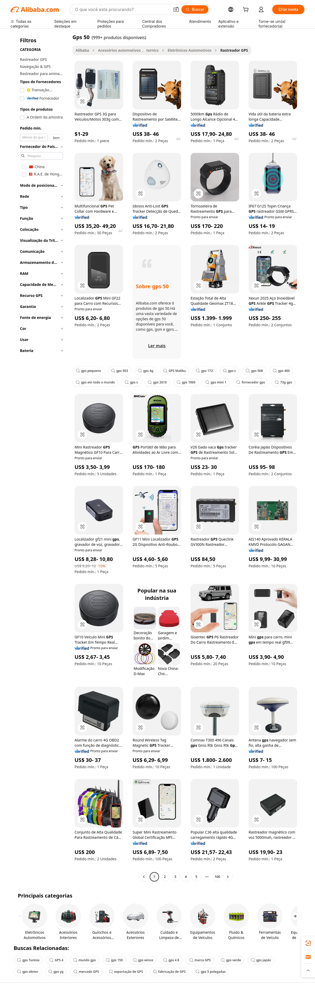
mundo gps (84, 960)
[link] (308, 943)
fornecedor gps (250, 382)
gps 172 (204, 371)
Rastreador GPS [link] (234, 50)
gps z (229, 371)
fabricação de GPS (169, 971)
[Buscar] (194, 9)
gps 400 (281, 371)
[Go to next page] (228, 877)
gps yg (56, 971)
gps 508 (254, 371)
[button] (176, 9)
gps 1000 (186, 382)
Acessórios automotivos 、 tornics (128, 50)
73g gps (283, 382)
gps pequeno (88, 371)
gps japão (261, 960)
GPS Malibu (174, 371)
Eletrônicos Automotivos (189, 50)
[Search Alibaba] (122, 9)
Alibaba (82, 50)
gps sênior (27, 971)
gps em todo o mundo (95, 382)
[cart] (247, 10)
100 (217, 876)
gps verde (231, 960)
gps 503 (119, 371)
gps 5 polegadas (210, 971)
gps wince (143, 960)
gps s (131, 382)
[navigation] (40, 457)
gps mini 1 (215, 382)
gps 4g (145, 371)
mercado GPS (86, 971)
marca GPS (200, 960)
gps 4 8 (171, 960)
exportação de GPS (126, 971)
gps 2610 (157, 382)
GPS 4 (56, 960)
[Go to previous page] (144, 877)
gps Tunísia (28, 960)
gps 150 (114, 960)
